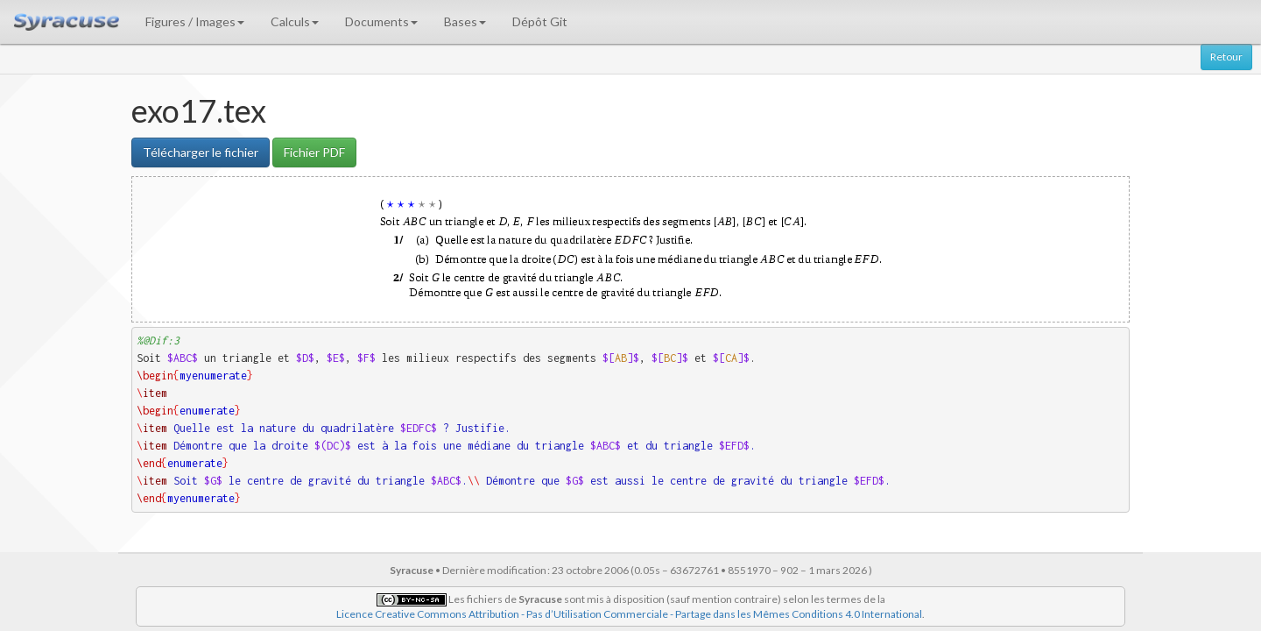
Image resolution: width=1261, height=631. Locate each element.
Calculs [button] (295, 21)
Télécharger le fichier (200, 152)
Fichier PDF (314, 152)
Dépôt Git (539, 21)
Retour (1226, 56)
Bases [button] (465, 21)
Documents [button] (381, 21)
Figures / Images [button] (194, 21)
